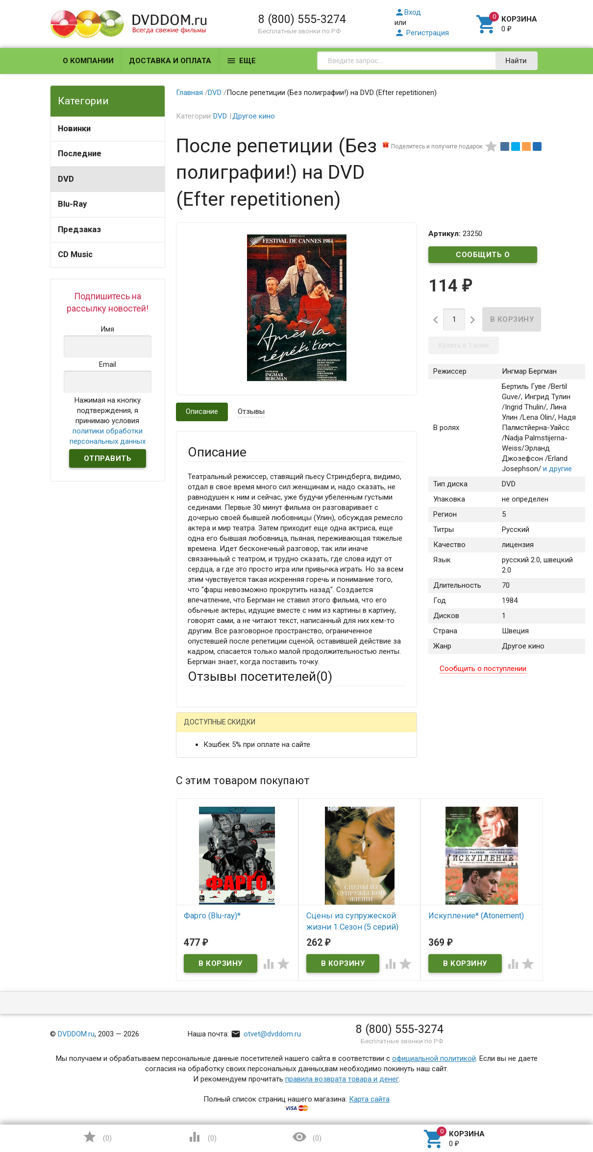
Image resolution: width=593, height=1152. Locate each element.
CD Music (75, 254)
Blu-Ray (72, 204)
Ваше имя (204, 764)
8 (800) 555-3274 (302, 19)
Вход (408, 12)
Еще (241, 61)
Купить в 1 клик (463, 345)
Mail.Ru (250, 730)
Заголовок (206, 848)
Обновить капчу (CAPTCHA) (311, 1050)
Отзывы (251, 411)
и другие (556, 468)
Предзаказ (79, 229)
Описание (202, 411)
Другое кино (253, 116)
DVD (66, 179)
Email (196, 801)
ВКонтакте (310, 730)
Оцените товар (212, 886)
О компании (88, 60)
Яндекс (371, 730)
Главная (189, 92)
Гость (200, 728)
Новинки (74, 128)
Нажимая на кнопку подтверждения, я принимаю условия (108, 421)
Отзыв (198, 902)
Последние (79, 153)
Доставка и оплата (170, 60)
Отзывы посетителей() (260, 676)
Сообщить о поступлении (483, 256)
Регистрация (422, 32)
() (97, 1136)
